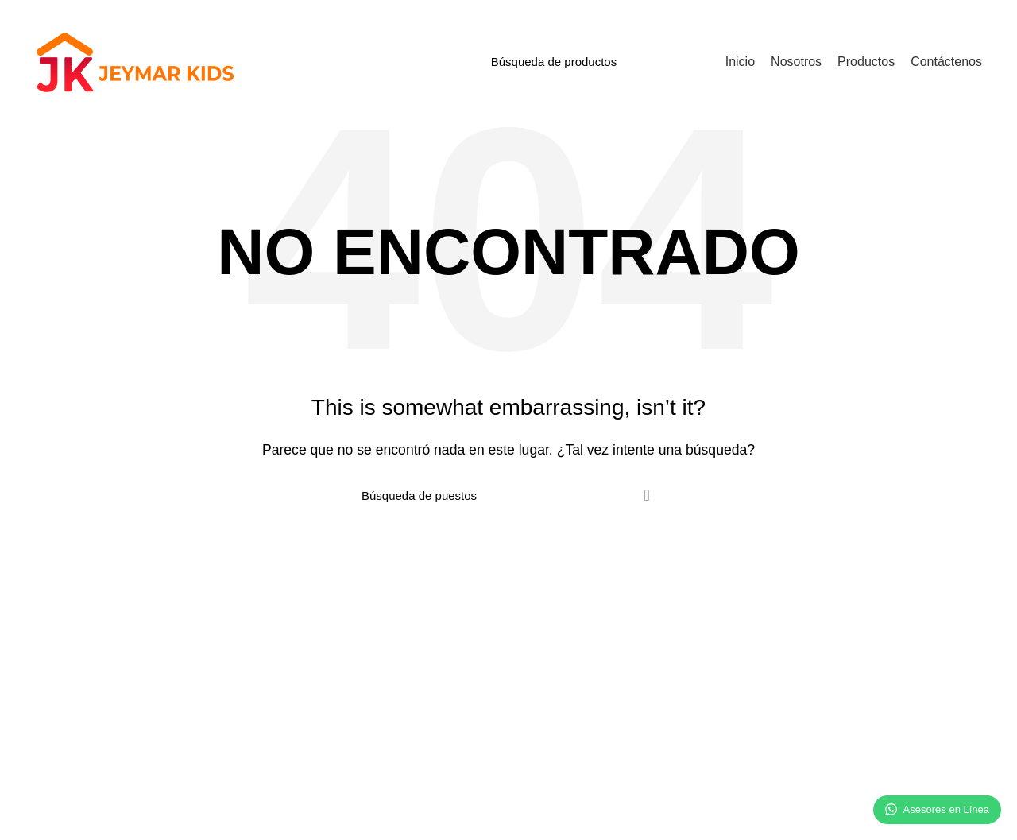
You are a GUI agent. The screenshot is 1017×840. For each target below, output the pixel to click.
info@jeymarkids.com (569, 684)
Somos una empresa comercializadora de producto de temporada (137, 664)
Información (315, 630)
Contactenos (307, 739)
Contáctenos (559, 630)
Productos (301, 712)
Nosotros (67, 630)
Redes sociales (806, 630)
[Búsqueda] (594, 61)
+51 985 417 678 (558, 657)
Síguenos (780, 657)
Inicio (289, 657)
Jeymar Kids (114, 816)
